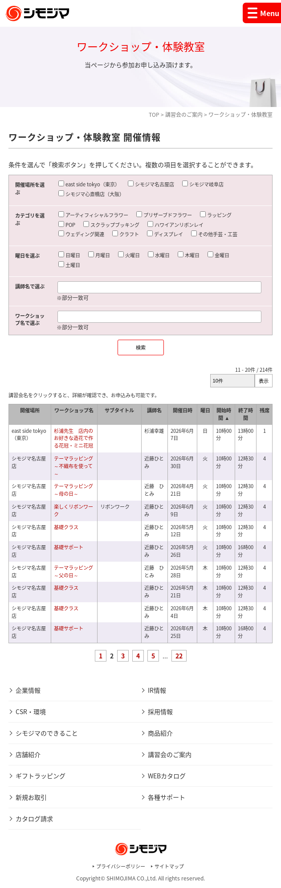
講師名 (154, 410)
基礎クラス (66, 527)
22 (179, 655)
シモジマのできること (47, 732)
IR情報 (157, 690)
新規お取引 (31, 797)
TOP (154, 115)
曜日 (205, 410)
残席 (264, 410)
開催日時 (182, 410)
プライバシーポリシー (120, 866)
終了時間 (245, 414)
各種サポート (166, 797)
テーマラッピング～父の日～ (73, 571)
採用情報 (160, 711)
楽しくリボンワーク (73, 510)
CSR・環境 (31, 711)
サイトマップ (169, 866)
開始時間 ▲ (223, 414)
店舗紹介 (28, 754)
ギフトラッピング (40, 775)
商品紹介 (160, 732)
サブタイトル (119, 410)
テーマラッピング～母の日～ (73, 489)
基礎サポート (68, 547)
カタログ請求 (34, 818)
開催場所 (30, 410)
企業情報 (28, 690)
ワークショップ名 (74, 410)
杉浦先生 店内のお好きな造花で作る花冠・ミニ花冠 (73, 438)
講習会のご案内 (184, 115)
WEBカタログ (167, 775)
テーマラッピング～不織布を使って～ (73, 466)
